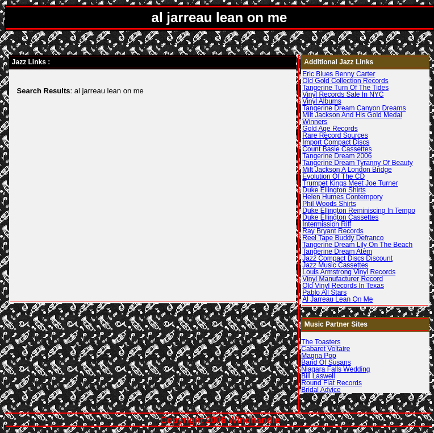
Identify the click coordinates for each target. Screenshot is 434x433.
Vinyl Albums (321, 101)
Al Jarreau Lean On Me (337, 299)
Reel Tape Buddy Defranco (342, 238)
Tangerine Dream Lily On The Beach (357, 245)
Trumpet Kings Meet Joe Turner (350, 183)
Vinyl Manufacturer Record (342, 279)
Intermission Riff (326, 224)
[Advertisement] (110, 187)
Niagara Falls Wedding (335, 369)
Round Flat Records (331, 383)
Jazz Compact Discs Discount (347, 258)
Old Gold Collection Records (345, 81)
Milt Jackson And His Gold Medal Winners (352, 118)
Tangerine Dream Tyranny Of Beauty (357, 163)
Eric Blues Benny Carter (338, 74)
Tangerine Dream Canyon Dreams (354, 108)
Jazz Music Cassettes (335, 265)
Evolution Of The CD (333, 176)
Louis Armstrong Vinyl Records (348, 272)
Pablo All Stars (324, 292)
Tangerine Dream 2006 (337, 156)
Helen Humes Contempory (342, 197)
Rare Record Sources (335, 135)
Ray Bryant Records (332, 231)
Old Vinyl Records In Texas (343, 286)
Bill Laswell (318, 376)
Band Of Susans (325, 362)
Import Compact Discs (335, 142)
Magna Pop (318, 356)
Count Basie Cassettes (337, 149)
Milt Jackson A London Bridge (346, 170)
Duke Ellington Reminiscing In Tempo (358, 211)
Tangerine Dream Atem (337, 251)
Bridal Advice (320, 390)
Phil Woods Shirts (329, 204)
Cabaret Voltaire (325, 349)
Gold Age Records (329, 129)
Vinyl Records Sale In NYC (342, 94)
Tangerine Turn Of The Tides (345, 88)
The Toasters (320, 342)
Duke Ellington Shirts (333, 190)
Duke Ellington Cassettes (340, 217)
